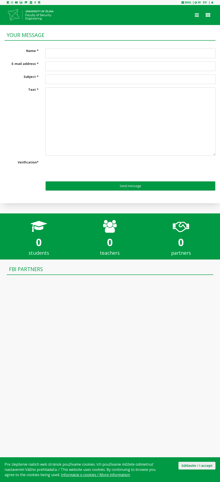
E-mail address (25, 64)
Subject (31, 76)
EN (205, 2)
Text (33, 89)
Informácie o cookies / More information (95, 474)
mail (188, 2)
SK (199, 2)
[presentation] (79, 169)
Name (32, 51)
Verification (28, 162)
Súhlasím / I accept (197, 465)
